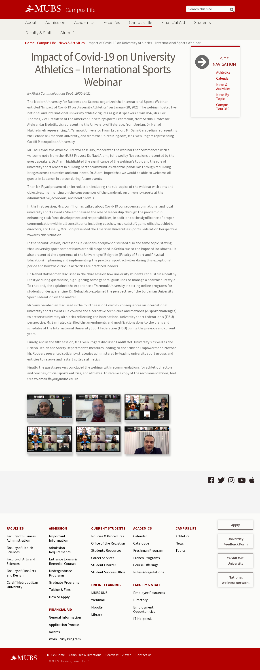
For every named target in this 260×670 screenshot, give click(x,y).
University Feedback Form (236, 541)
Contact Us (143, 655)
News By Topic (222, 96)
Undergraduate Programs (60, 572)
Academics (84, 22)
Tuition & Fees (60, 589)
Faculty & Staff (38, 33)
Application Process (64, 624)
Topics (180, 550)
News (179, 543)
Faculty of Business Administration (21, 538)
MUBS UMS (99, 592)
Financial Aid (173, 22)
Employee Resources (149, 592)
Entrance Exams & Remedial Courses (63, 561)
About (30, 22)
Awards (54, 632)
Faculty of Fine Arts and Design (21, 572)
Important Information (58, 538)
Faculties (112, 22)
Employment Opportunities (144, 609)
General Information (65, 617)
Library (96, 614)
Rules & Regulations (148, 572)
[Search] (230, 9)
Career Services (102, 558)
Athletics (223, 72)
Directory (140, 600)
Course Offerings (146, 565)
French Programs (146, 558)
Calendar (223, 78)
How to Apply (59, 597)
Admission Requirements (60, 549)
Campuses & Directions (85, 655)
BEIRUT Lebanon (66, 492)
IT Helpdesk (142, 618)
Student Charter (103, 565)
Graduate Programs (64, 582)
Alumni (67, 33)
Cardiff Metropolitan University (22, 584)
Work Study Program (65, 639)
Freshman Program (148, 550)
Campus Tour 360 (222, 106)
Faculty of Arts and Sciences (21, 561)
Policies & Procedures (107, 536)
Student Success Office (108, 572)
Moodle (97, 607)
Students (202, 22)
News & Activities (72, 42)
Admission (55, 22)
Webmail (98, 600)
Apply (235, 525)
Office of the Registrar (108, 543)
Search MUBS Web (118, 655)
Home (29, 42)
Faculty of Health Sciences (20, 549)
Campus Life (80, 9)
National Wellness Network (235, 580)
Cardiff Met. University (236, 561)
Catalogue (141, 543)
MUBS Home (56, 655)
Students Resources (106, 550)
